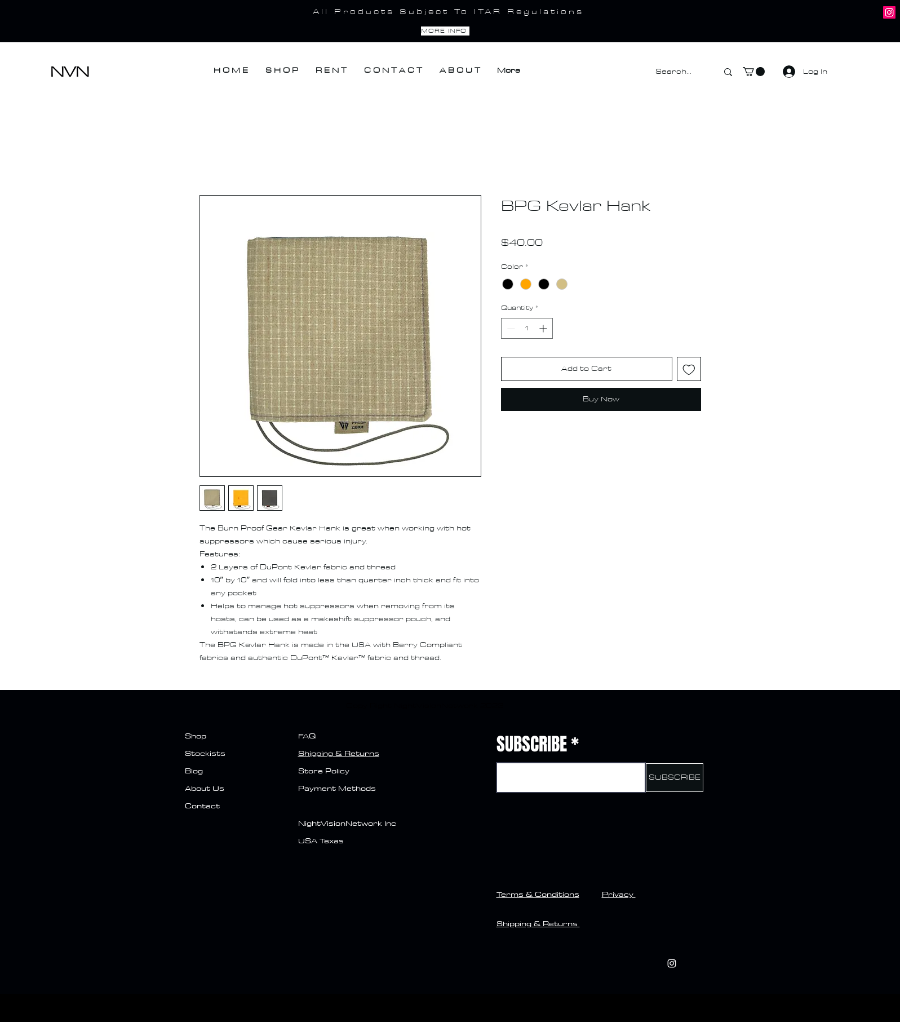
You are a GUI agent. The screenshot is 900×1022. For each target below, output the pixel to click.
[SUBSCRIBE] (674, 777)
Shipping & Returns (338, 753)
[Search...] (678, 72)
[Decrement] (510, 328)
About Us (204, 788)
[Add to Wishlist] (689, 369)
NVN (69, 72)
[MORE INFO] (445, 31)
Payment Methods (338, 788)
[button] (754, 71)
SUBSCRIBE (531, 745)
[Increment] (544, 328)
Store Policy (323, 770)
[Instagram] (889, 12)
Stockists (205, 753)
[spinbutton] (527, 328)
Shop (195, 735)
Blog (194, 770)
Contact (202, 805)
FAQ (307, 735)
